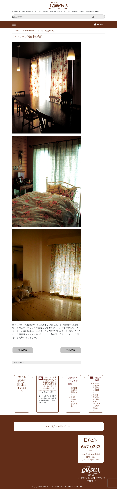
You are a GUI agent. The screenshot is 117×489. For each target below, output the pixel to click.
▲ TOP (107, 418)
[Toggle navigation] (14, 24)
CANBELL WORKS (28, 31)
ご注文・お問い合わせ (58, 426)
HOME (99, 24)
